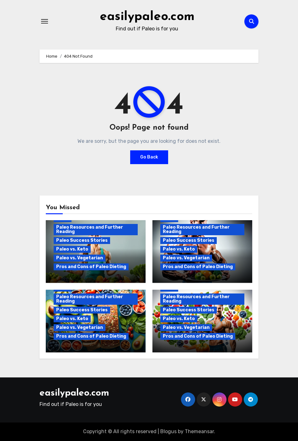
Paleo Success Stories (82, 240)
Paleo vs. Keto (72, 249)
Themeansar (199, 431)
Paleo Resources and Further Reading (89, 229)
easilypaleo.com (147, 17)
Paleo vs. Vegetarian (79, 258)
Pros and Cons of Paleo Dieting (91, 266)
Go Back (149, 157)
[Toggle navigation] (45, 21)
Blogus (168, 431)
